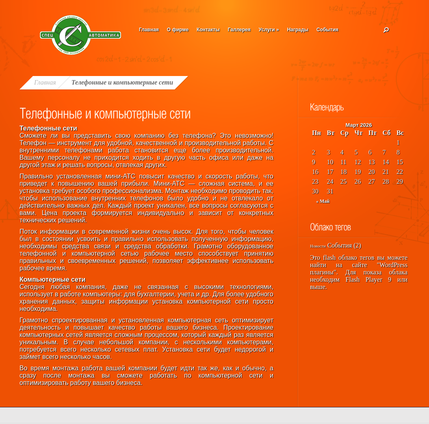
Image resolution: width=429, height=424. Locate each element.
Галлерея (239, 30)
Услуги (269, 30)
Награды (297, 30)
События (327, 30)
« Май (322, 201)
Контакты (208, 30)
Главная (149, 30)
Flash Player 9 (369, 279)
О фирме (177, 30)
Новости (318, 246)
